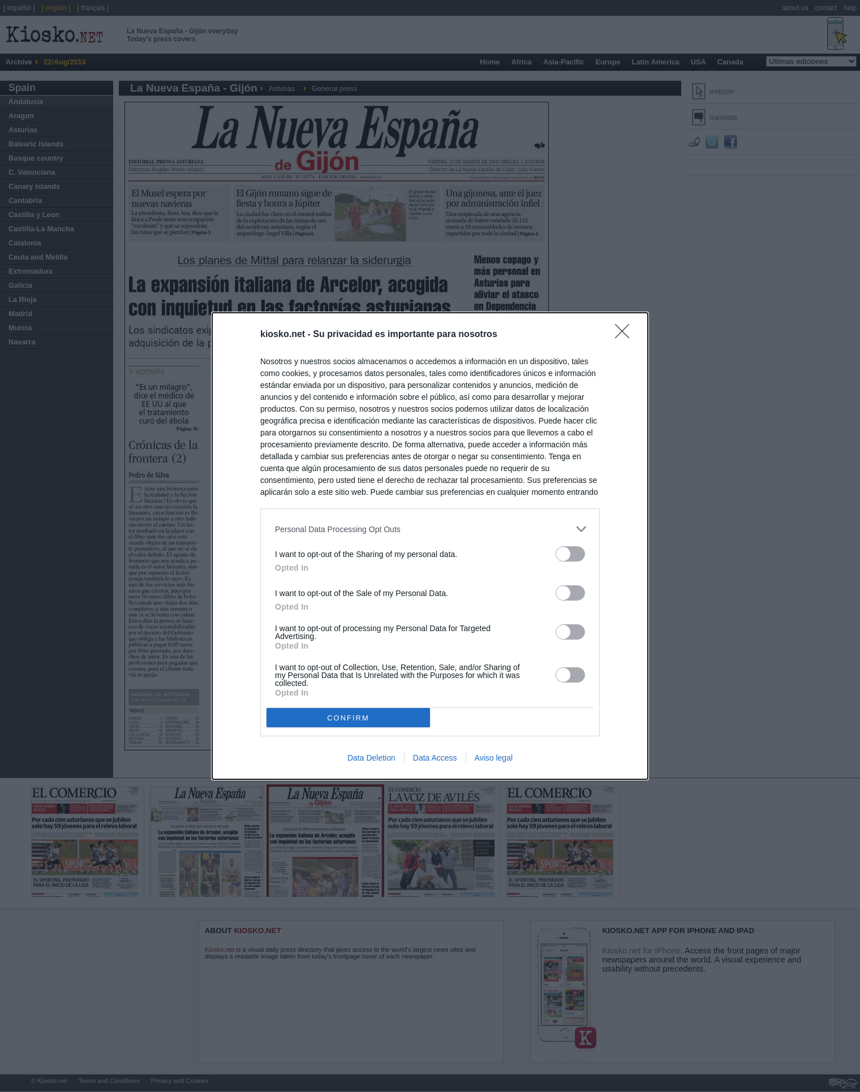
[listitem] (430, 529)
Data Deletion (371, 757)
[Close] (626, 335)
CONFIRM (348, 717)
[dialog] (430, 546)
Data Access (435, 757)
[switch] (570, 554)
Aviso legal (494, 757)
